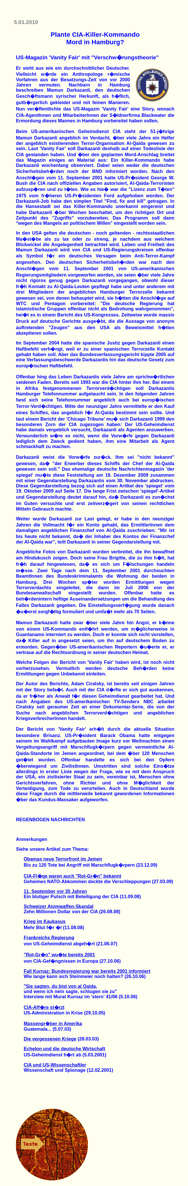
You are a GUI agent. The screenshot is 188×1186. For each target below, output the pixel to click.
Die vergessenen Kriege (50, 1038)
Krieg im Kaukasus (45, 921)
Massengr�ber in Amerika (53, 1023)
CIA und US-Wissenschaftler (55, 1064)
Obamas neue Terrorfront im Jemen (63, 859)
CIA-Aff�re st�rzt (44, 1007)
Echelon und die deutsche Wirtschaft (64, 1048)
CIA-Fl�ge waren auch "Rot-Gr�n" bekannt (72, 876)
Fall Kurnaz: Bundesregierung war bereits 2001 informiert (87, 971)
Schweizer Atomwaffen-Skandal (58, 906)
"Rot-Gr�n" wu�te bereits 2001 (59, 954)
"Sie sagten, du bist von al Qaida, (60, 986)
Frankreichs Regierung (49, 937)
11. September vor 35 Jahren (55, 891)
